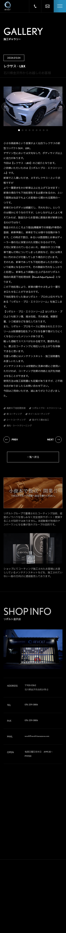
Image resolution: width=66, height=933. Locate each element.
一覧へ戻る (33, 457)
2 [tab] (22, 130)
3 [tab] (26, 130)
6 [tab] (36, 130)
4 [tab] (29, 130)
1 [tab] (19, 130)
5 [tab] (33, 130)
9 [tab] (47, 130)
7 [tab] (40, 130)
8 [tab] (44, 130)
